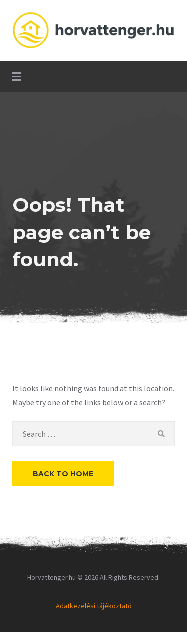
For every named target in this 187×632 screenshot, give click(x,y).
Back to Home (63, 473)
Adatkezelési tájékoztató (94, 605)
